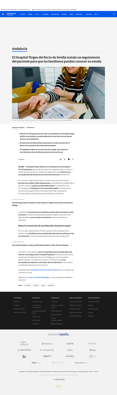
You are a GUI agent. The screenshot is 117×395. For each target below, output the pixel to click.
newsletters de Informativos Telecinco (45, 270)
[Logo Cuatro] (70, 343)
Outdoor (35, 324)
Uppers (90, 305)
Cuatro (90, 312)
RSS (91, 371)
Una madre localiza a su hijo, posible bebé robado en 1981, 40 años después (42, 245)
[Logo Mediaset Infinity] (24, 343)
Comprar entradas (76, 302)
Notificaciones (56, 314)
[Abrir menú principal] (114, 14)
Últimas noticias (19, 309)
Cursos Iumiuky (75, 309)
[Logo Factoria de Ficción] (47, 350)
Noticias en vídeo (20, 312)
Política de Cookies (72, 371)
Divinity (90, 316)
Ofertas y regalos (75, 305)
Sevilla (43, 285)
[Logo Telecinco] (47, 343)
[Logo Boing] (69, 350)
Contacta (54, 302)
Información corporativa (32, 371)
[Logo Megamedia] (59, 379)
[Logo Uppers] (47, 356)
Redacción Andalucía (18, 127)
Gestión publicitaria (83, 371)
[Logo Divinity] (93, 343)
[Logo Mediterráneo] (81, 362)
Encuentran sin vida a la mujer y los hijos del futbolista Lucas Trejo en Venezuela (55, 9)
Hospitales (51, 285)
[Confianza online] (58, 388)
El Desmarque (93, 309)
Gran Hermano (37, 302)
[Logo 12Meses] (93, 356)
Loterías (16, 305)
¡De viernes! (36, 320)
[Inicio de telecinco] (3, 14)
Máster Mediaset (56, 324)
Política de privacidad (45, 371)
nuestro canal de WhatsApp (38, 277)
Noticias (17, 302)
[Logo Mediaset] (58, 335)
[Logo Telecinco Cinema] (70, 356)
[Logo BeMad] (24, 356)
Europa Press (31, 127)
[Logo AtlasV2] (35, 363)
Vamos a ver (36, 317)
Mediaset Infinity (93, 302)
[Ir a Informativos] (11, 14)
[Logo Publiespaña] (58, 362)
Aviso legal (21, 371)
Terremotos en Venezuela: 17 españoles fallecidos (16, 9)
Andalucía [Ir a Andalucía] (19, 49)
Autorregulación (56, 311)
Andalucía (36, 285)
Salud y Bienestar (75, 316)
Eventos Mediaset (76, 312)
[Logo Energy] (93, 350)
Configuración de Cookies (59, 371)
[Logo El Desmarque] (24, 350)
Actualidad (27, 285)
